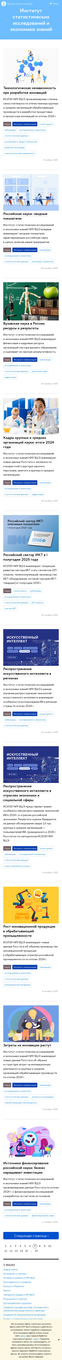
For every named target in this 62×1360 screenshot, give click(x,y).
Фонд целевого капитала (15, 1298)
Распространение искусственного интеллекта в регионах (27, 673)
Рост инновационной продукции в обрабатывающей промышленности (29, 931)
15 (26, 1251)
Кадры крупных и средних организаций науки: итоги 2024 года (28, 442)
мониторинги (46, 124)
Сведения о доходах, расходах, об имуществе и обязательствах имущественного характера (26, 1309)
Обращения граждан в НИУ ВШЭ (18, 1294)
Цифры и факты (10, 1269)
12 (11, 1251)
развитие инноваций (15, 147)
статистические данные (16, 135)
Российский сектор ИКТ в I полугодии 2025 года (25, 557)
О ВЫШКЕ (9, 1265)
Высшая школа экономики (19, 3)
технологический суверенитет (20, 153)
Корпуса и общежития (13, 1286)
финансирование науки (43, 1215)
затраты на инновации (42, 1096)
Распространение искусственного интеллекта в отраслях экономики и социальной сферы (27, 793)
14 (21, 1251)
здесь (22, 1336)
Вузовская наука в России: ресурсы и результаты (24, 325)
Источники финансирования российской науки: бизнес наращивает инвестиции (26, 1168)
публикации (10, 129)
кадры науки (10, 377)
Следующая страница (31, 1236)
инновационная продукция (17, 984)
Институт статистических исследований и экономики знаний (31, 20)
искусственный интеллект (17, 865)
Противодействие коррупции (17, 1303)
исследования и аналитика (32, 129)
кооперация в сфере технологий (21, 141)
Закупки (6, 1290)
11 (5, 1251)
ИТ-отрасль (37, 602)
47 (36, 1251)
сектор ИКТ (10, 608)
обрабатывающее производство (21, 1102)
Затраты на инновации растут (27, 1045)
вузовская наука (39, 371)
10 (49, 1246)
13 (16, 1251)
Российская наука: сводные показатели (25, 216)
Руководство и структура (15, 1273)
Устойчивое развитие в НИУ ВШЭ (19, 1278)
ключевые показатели (42, 261)
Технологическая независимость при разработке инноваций (29, 90)
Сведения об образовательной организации (24, 1314)
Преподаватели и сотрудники (17, 1282)
